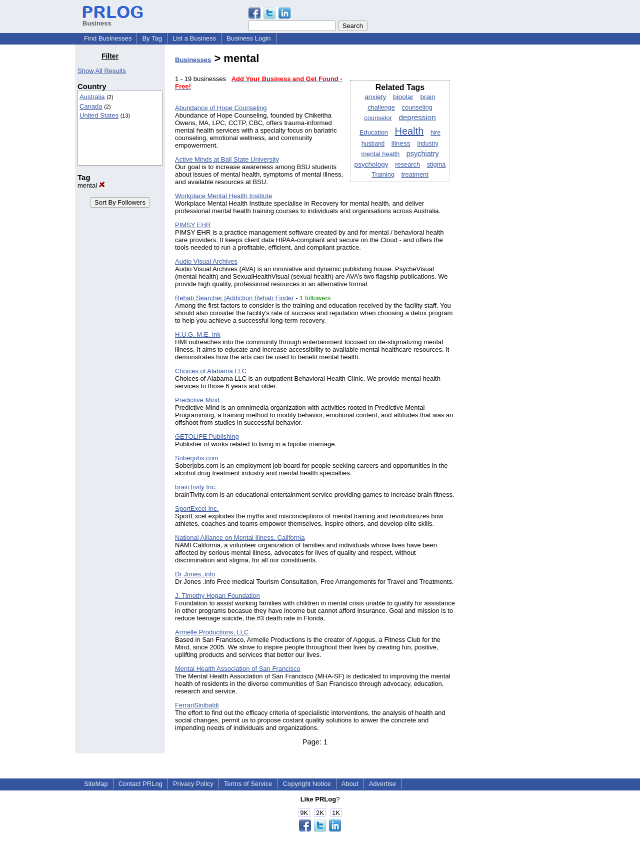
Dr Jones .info (195, 574)
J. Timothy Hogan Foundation (217, 595)
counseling (417, 107)
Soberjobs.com (196, 458)
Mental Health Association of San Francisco (237, 668)
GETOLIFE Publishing (207, 436)
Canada (91, 106)
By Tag (152, 38)
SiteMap (96, 783)
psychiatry (422, 154)
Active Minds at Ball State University (227, 159)
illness (401, 143)
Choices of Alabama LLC (210, 371)
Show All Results (102, 71)
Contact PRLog (140, 783)
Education (374, 132)
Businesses (193, 60)
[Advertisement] (514, 202)
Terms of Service (248, 783)
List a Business (194, 38)
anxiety (375, 97)
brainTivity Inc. (195, 487)
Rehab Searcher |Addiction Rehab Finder (234, 298)
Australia (92, 97)
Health (409, 131)
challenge (381, 107)
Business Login (248, 38)
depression (417, 117)
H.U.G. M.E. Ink (197, 334)
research (407, 164)
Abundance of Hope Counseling (221, 108)
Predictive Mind (197, 400)
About (350, 783)
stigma (436, 164)
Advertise (382, 783)
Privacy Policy (193, 783)
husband (373, 143)
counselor (378, 118)
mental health (380, 154)
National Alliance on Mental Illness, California (239, 537)
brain (427, 97)
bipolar (403, 97)
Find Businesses (108, 38)
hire (435, 132)
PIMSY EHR (192, 225)
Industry (427, 143)
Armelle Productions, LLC (211, 632)
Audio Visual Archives (206, 261)
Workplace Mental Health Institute (223, 196)
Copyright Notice (307, 783)
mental (91, 185)
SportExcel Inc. (196, 508)
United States (99, 115)
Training (383, 174)
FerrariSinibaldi (196, 705)
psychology (371, 164)
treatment (415, 174)
